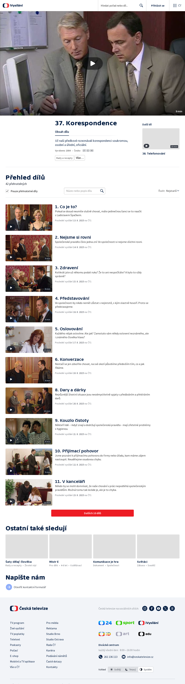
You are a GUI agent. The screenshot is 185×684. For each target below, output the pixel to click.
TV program (17, 626)
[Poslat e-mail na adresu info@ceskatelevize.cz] (137, 661)
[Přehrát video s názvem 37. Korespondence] (92, 63)
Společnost (95, 157)
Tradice (108, 157)
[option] (115, 673)
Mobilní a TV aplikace (22, 665)
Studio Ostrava (55, 643)
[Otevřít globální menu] (177, 5)
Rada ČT (51, 649)
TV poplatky (17, 638)
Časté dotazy (54, 665)
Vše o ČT (15, 671)
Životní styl (80, 157)
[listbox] (130, 673)
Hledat (140, 6)
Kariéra (50, 654)
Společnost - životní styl (68, 162)
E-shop (14, 660)
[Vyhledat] (102, 194)
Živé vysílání (17, 632)
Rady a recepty (64, 157)
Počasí (14, 654)
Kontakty (51, 671)
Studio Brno (53, 638)
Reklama (51, 632)
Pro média (52, 626)
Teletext (15, 643)
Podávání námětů (56, 660)
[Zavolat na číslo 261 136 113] (108, 661)
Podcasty (15, 649)
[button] (92, 63)
